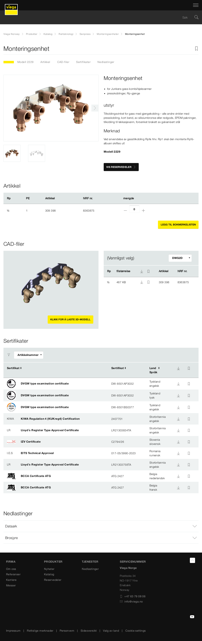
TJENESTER (90, 561)
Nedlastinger (105, 62)
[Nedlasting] (178, 368)
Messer (11, 585)
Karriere (11, 580)
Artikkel (45, 62)
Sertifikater (83, 62)
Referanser (13, 574)
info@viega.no (131, 601)
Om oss (11, 569)
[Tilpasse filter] (180, 258)
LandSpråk (153, 370)
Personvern (67, 630)
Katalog (48, 34)
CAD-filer (63, 62)
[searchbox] (98, 17)
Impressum (13, 630)
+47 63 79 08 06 (132, 596)
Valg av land (111, 630)
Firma (10, 561)
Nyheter (49, 569)
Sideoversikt (89, 630)
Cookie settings (135, 630)
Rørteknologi (66, 34)
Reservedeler (52, 580)
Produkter (31, 34)
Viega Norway (11, 34)
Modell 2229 (25, 62)
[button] (101, 526)
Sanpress (85, 34)
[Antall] (134, 209)
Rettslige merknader (40, 630)
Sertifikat (13, 368)
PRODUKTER (53, 561)
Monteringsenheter (108, 34)
